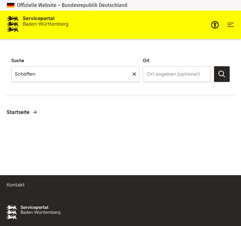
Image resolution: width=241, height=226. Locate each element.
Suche (17, 60)
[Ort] (176, 74)
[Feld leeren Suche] (134, 74)
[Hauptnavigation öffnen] (231, 25)
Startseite (18, 112)
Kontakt (16, 185)
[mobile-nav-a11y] (215, 25)
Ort (146, 60)
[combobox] (75, 74)
